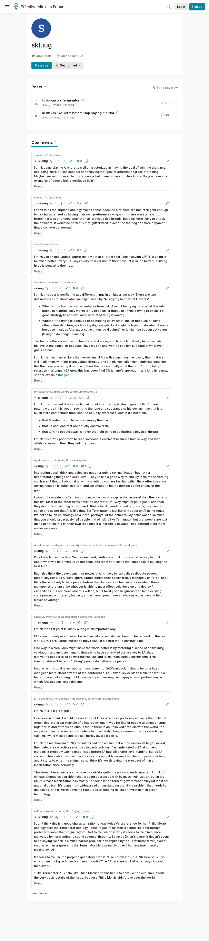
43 (164, 115)
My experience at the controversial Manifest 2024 (65, 391)
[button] (72, 161)
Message (41, 65)
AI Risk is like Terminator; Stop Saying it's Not (78, 113)
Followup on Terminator (61, 100)
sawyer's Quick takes (47, 155)
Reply (38, 186)
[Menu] (7, 7)
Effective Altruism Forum (39, 7)
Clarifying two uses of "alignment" (56, 282)
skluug (46, 105)
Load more (39, 893)
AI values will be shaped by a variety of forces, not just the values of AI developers (85, 545)
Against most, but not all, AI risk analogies (60, 460)
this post (64, 375)
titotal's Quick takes (46, 244)
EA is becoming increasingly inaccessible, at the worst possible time (77, 698)
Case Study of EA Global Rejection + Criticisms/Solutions (69, 616)
